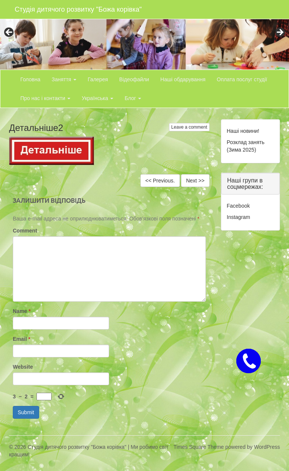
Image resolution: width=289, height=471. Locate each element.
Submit (26, 412)
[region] (144, 35)
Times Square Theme (198, 447)
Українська (97, 98)
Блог (133, 98)
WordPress (267, 447)
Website (23, 367)
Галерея (98, 79)
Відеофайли (134, 79)
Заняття (64, 79)
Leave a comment (189, 127)
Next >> (195, 181)
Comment (25, 231)
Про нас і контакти (45, 98)
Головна (30, 79)
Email (21, 339)
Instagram (238, 217)
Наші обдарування (182, 79)
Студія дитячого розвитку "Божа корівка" (78, 9)
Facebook (238, 206)
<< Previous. (160, 181)
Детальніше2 (36, 128)
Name (21, 311)
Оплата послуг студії (242, 79)
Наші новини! (243, 131)
